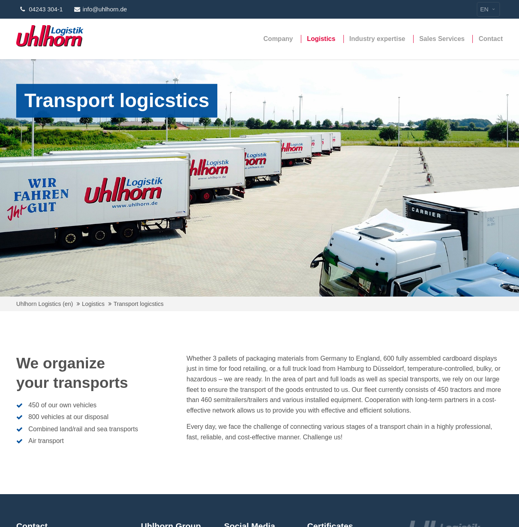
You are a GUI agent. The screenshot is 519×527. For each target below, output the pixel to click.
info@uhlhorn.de (100, 9)
